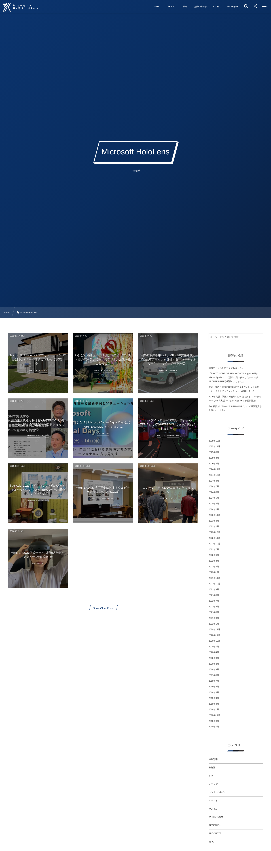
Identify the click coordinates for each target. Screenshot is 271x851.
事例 (211, 776)
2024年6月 (214, 492)
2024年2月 (214, 509)
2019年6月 (214, 686)
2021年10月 (214, 583)
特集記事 (213, 759)
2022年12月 (214, 532)
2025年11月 (214, 446)
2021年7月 (214, 601)
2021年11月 (214, 578)
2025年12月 (214, 441)
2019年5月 (214, 692)
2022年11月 (214, 538)
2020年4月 (214, 652)
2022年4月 (214, 561)
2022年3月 (214, 566)
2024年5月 (214, 498)
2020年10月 (214, 641)
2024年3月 (214, 503)
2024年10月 (214, 475)
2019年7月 (214, 681)
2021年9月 (214, 589)
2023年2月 (214, 526)
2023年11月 (214, 515)
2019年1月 (214, 709)
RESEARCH (215, 825)
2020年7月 (214, 646)
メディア (213, 784)
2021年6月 (214, 606)
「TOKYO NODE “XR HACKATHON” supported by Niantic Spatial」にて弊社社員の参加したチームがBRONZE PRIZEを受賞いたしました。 (233, 377)
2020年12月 (214, 629)
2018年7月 (214, 726)
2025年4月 (214, 458)
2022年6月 (214, 555)
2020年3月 (214, 658)
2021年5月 (214, 612)
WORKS (213, 809)
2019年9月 (214, 669)
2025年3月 (214, 463)
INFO (211, 842)
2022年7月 (214, 549)
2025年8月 (214, 452)
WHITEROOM (216, 817)
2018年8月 (214, 721)
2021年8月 (214, 595)
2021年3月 (214, 618)
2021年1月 (214, 624)
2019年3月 (214, 704)
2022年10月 (214, 543)
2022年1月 (214, 572)
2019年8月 (214, 675)
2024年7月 (214, 486)
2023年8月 (214, 521)
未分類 (212, 767)
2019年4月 (214, 698)
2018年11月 (214, 715)
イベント (213, 800)
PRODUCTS (215, 833)
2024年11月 (214, 469)
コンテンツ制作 (217, 792)
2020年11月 (214, 635)
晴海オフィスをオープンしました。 (226, 368)
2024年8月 (214, 481)
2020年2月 (214, 664)
